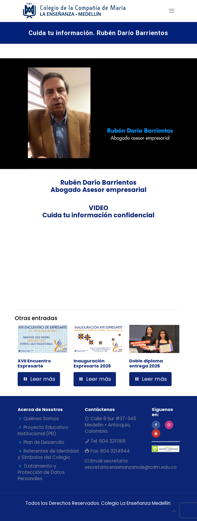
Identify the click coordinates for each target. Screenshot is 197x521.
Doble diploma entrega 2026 (146, 363)
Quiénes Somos (41, 418)
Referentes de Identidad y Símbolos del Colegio (48, 454)
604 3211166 (112, 441)
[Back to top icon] (174, 511)
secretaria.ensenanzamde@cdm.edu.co (131, 467)
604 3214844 (114, 451)
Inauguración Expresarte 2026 (92, 363)
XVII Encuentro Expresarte (34, 363)
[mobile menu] (171, 11)
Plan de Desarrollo (43, 442)
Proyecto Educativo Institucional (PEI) (43, 430)
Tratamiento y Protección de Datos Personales (41, 472)
